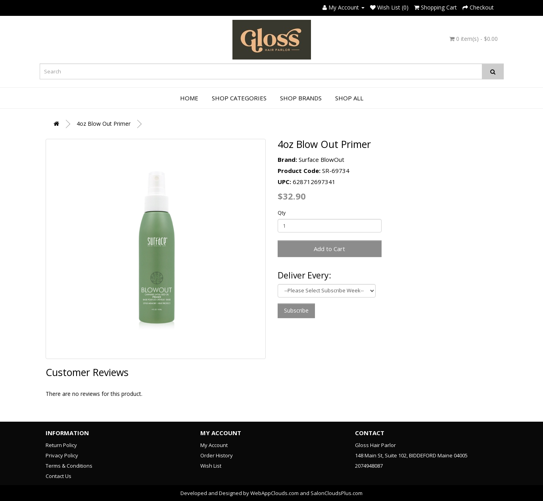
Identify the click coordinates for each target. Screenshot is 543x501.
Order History (216, 455)
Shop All (349, 98)
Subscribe (296, 310)
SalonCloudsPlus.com (337, 493)
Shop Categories (239, 98)
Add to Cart (329, 249)
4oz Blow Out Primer (103, 123)
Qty (282, 212)
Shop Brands (301, 98)
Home (189, 98)
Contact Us (58, 476)
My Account (214, 445)
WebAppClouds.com (274, 493)
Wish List (210, 465)
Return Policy (61, 445)
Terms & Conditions (69, 465)
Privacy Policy (62, 455)
